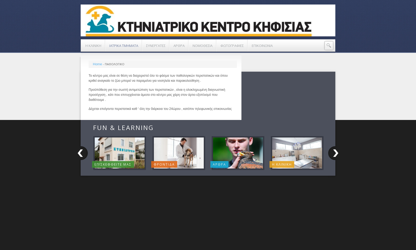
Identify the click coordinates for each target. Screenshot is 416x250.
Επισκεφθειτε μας (113, 164)
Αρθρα (219, 164)
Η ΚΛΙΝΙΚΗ (282, 164)
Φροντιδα (164, 164)
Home (97, 64)
